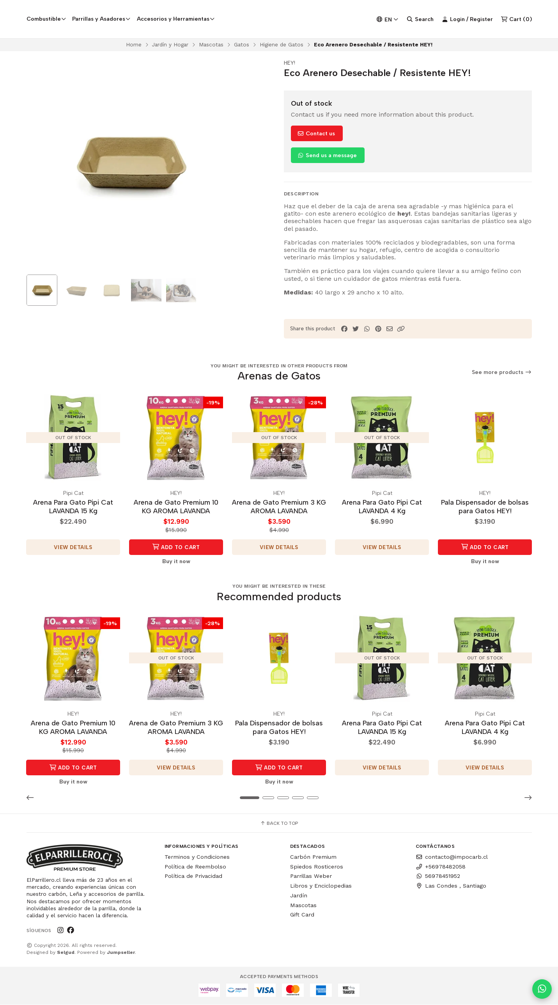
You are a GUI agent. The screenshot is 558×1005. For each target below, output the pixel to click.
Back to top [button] (279, 823)
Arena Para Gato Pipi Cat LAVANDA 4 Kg (382, 507)
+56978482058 (441, 866)
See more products (502, 373)
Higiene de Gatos (281, 45)
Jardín (298, 895)
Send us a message (327, 156)
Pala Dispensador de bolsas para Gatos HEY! (485, 507)
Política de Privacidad (193, 876)
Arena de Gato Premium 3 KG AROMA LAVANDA (279, 507)
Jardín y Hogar (170, 45)
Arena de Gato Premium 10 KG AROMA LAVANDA (176, 507)
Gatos (241, 45)
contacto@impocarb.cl (452, 857)
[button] (401, 329)
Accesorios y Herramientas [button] (176, 19)
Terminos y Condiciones (197, 857)
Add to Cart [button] (176, 547)
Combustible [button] (46, 19)
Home (134, 45)
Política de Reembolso (195, 866)
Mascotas (211, 45)
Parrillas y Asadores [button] (101, 19)
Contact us (316, 134)
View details (73, 547)
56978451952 (438, 876)
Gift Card (302, 915)
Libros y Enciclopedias (321, 886)
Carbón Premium (313, 857)
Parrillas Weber (311, 876)
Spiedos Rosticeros (316, 866)
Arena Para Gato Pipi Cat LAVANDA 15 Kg (73, 507)
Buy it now (176, 561)
